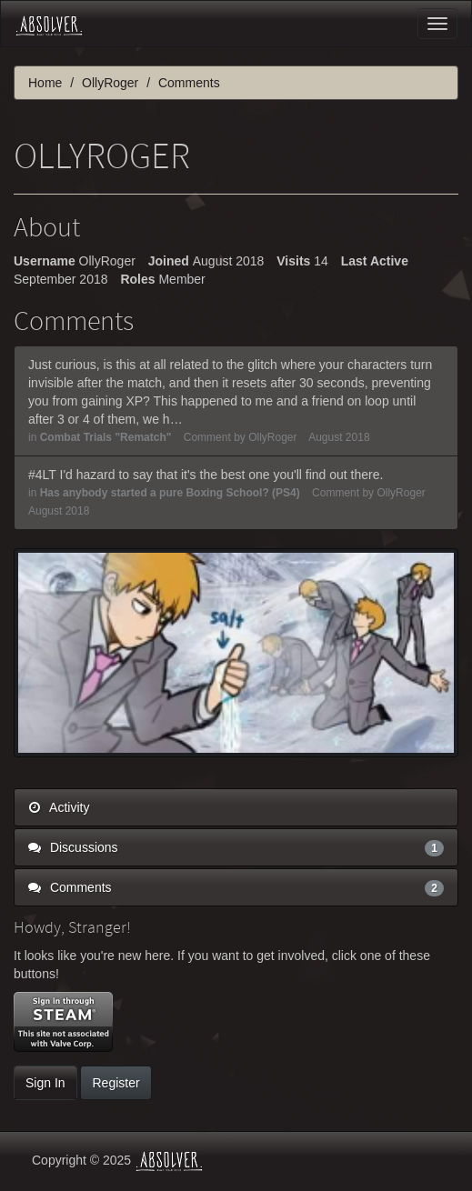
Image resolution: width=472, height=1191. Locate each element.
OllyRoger (272, 437)
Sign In (45, 1083)
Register (115, 1083)
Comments (236, 887)
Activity (58, 807)
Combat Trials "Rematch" (106, 437)
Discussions (236, 847)
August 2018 (338, 437)
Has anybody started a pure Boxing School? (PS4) (170, 492)
